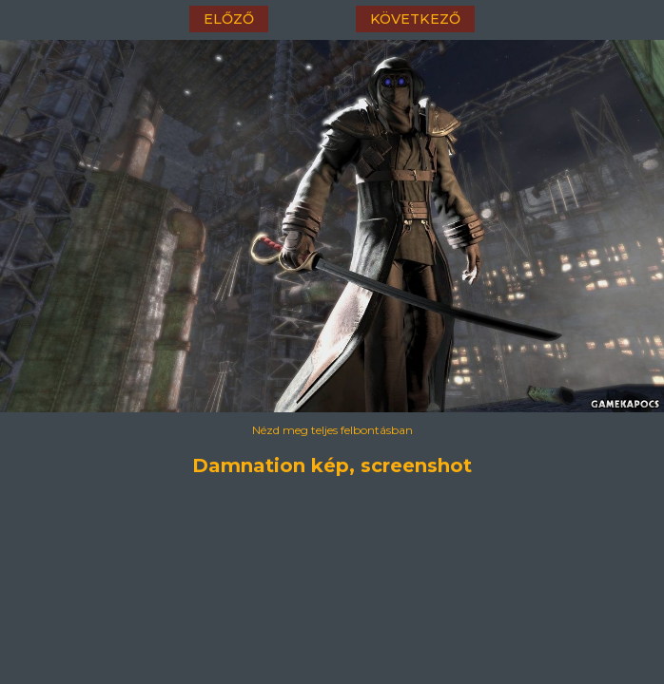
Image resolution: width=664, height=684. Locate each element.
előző (229, 19)
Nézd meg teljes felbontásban (332, 430)
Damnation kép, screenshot (332, 465)
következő (415, 19)
